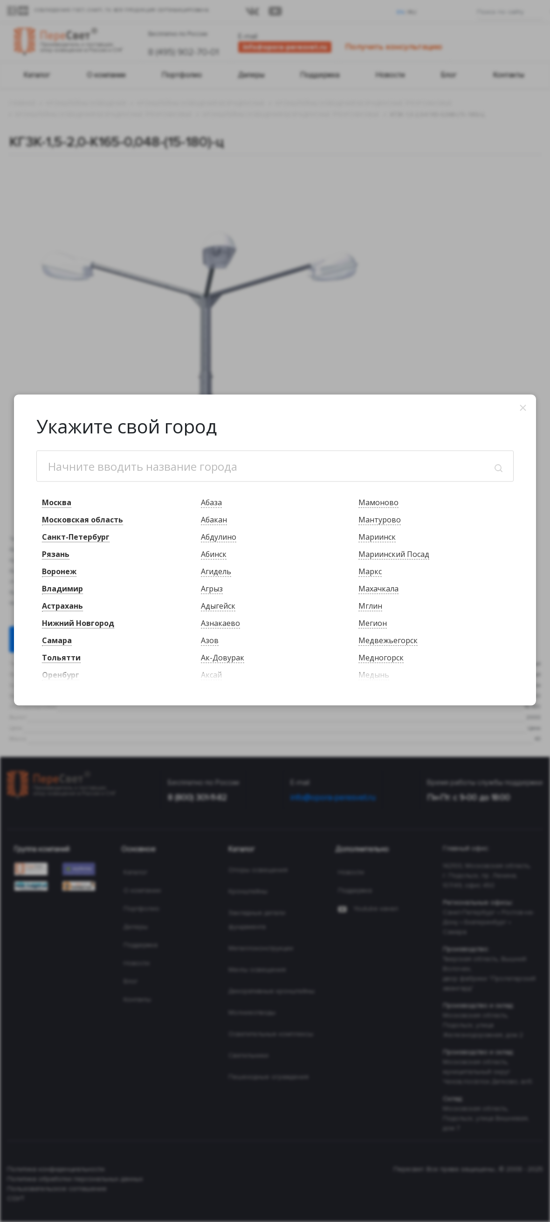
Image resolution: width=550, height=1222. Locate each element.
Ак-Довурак (222, 657)
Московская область (82, 519)
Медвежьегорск (388, 640)
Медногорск (381, 657)
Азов (210, 640)
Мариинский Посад (393, 554)
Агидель (216, 571)
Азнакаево (220, 623)
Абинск (214, 554)
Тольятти (61, 657)
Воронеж (59, 571)
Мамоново (378, 502)
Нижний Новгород (78, 623)
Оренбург (60, 674)
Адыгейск (218, 605)
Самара (57, 640)
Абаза (211, 502)
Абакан (214, 519)
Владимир (62, 588)
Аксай (211, 674)
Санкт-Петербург (76, 536)
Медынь (373, 674)
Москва (56, 502)
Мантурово (379, 519)
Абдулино (218, 536)
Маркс (370, 571)
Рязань (55, 554)
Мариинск (377, 536)
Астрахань (62, 605)
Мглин (370, 605)
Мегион (372, 623)
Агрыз (212, 588)
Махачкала (378, 588)
